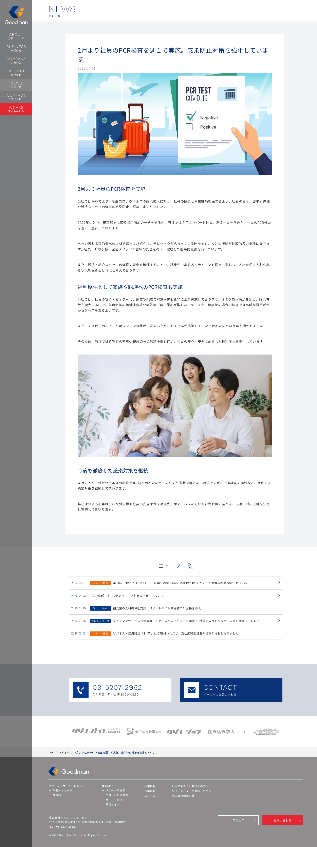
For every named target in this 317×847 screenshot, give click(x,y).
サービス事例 (114, 800)
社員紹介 (58, 795)
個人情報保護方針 (183, 796)
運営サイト (113, 804)
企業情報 (150, 791)
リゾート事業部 (115, 790)
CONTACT (231, 690)
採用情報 (150, 786)
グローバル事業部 (117, 795)
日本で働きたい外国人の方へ (190, 786)
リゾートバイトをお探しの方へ (191, 791)
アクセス (238, 820)
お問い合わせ (283, 820)
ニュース (149, 796)
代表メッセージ (62, 790)
